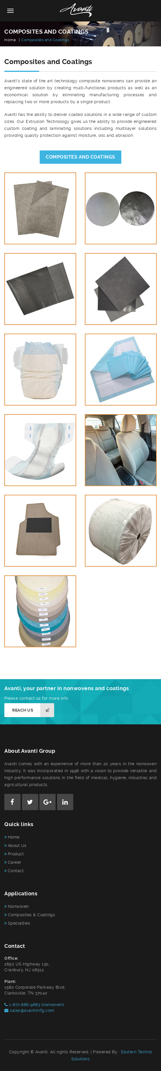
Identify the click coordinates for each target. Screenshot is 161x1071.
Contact (16, 870)
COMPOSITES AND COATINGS (80, 157)
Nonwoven (18, 906)
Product (16, 854)
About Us (17, 845)
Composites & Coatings (31, 914)
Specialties (19, 923)
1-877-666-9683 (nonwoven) (34, 1004)
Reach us (33, 710)
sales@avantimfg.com (29, 1010)
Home (10, 40)
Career (14, 862)
